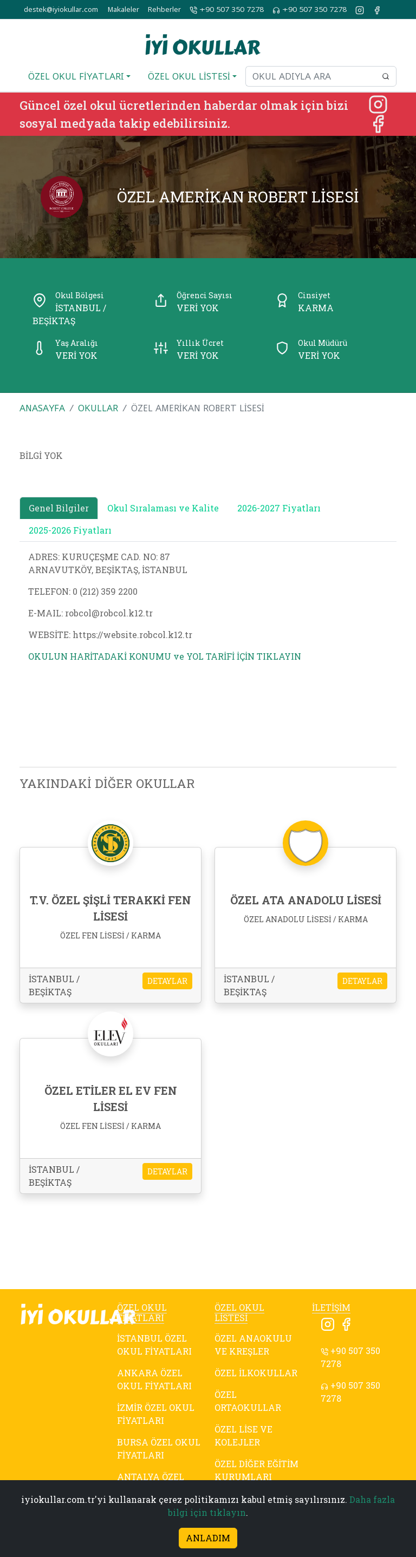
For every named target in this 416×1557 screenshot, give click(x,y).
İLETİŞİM (331, 1307)
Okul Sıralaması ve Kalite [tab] (163, 508)
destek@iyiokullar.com (61, 9)
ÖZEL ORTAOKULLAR (247, 1401)
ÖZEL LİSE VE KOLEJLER (243, 1435)
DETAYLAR (167, 981)
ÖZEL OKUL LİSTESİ (239, 1312)
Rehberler (164, 9)
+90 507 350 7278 (227, 9)
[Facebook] (378, 122)
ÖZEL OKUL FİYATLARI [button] (76, 76)
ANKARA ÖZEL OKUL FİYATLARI (154, 1379)
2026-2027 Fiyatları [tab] (279, 508)
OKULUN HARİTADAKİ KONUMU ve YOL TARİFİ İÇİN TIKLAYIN (164, 656)
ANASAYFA (42, 408)
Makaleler (123, 9)
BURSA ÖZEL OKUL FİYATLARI (158, 1448)
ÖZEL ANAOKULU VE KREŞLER (253, 1344)
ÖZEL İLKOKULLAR (255, 1372)
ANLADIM (208, 1537)
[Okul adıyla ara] (310, 76)
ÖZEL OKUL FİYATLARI (142, 1312)
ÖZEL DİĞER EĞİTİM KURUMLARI (256, 1470)
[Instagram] (378, 103)
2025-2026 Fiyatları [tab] (70, 530)
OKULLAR (98, 408)
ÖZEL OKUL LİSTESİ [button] (189, 76)
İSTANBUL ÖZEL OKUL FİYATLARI (154, 1344)
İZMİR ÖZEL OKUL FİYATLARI (155, 1414)
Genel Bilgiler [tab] (59, 508)
